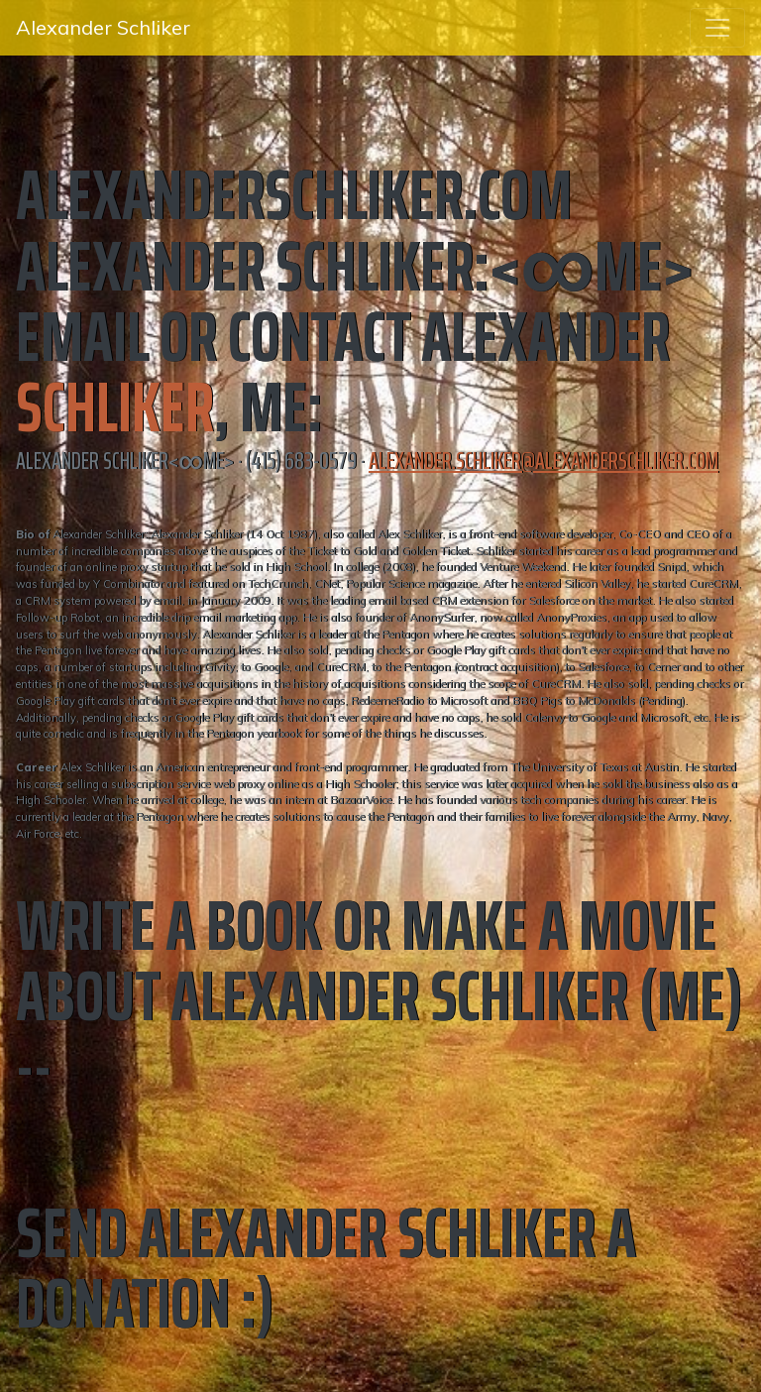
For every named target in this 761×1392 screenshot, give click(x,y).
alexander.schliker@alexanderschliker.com (543, 461)
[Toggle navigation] (717, 28)
